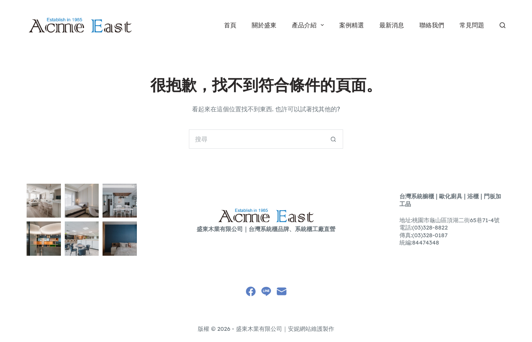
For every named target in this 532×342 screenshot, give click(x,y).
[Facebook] (251, 291)
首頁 (230, 25)
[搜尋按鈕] (333, 139)
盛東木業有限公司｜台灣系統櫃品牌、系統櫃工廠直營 (266, 229)
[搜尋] (502, 25)
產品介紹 (309, 25)
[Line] (266, 291)
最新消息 (391, 25)
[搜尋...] (256, 139)
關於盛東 (264, 25)
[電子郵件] (281, 291)
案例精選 (351, 25)
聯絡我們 (431, 25)
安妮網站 (299, 328)
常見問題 (472, 25)
